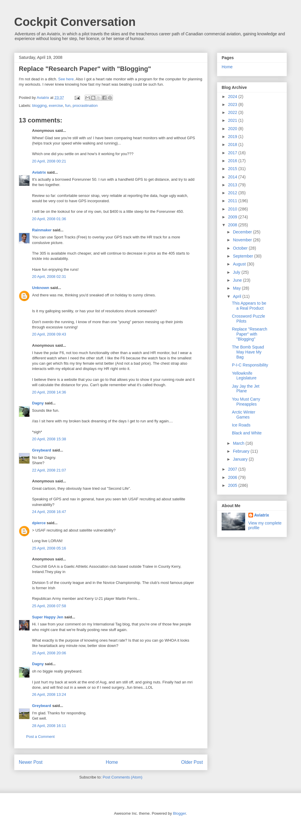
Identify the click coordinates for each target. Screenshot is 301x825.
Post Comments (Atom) (122, 777)
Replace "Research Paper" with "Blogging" (249, 334)
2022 (233, 112)
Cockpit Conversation (75, 21)
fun (68, 105)
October (241, 248)
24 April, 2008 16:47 (49, 511)
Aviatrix (39, 172)
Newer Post (31, 762)
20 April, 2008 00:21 (49, 161)
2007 (233, 469)
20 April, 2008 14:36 (49, 392)
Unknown (40, 287)
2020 (233, 128)
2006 (233, 477)
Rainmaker (41, 230)
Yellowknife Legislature (244, 376)
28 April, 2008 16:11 (49, 725)
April (237, 296)
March (239, 443)
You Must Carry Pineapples (246, 401)
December (243, 232)
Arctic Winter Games (243, 414)
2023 (233, 104)
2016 (233, 160)
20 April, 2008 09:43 (49, 334)
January (241, 459)
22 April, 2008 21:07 (49, 470)
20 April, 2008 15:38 (49, 439)
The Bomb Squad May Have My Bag (248, 352)
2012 (233, 192)
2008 (233, 225)
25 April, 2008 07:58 (49, 606)
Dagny (38, 403)
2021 (233, 120)
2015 (233, 168)
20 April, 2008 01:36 (49, 219)
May (237, 288)
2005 (233, 485)
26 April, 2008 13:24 (49, 694)
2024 (233, 96)
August (240, 264)
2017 (233, 152)
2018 (233, 144)
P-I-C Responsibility (250, 365)
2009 (233, 217)
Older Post (192, 762)
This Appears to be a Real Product (249, 306)
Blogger (179, 813)
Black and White (247, 433)
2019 (233, 136)
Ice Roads (241, 425)
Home (112, 762)
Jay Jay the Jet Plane (245, 389)
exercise (56, 105)
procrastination (85, 105)
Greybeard (41, 450)
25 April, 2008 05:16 (49, 548)
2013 (233, 184)
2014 (233, 177)
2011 (233, 200)
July (237, 272)
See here (66, 79)
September (243, 256)
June (238, 280)
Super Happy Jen (47, 617)
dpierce (39, 523)
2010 (233, 209)
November (243, 240)
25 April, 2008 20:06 (49, 653)
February (241, 451)
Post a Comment (40, 736)
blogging (39, 105)
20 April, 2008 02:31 (49, 276)
